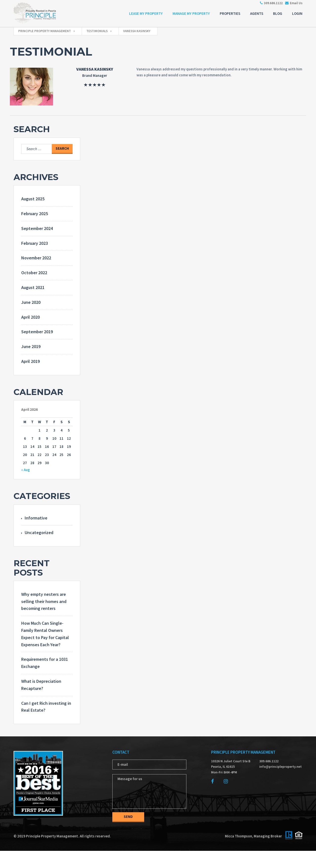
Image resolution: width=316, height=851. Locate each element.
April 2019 (30, 361)
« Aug (25, 469)
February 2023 (34, 243)
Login (297, 13)
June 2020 (30, 302)
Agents (256, 13)
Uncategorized (39, 532)
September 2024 (37, 228)
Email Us (292, 3)
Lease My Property (146, 13)
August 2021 (32, 287)
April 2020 (30, 317)
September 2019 (37, 331)
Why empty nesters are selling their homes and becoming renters (43, 601)
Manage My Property (191, 13)
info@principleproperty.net (279, 766)
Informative (36, 518)
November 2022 (36, 258)
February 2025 (34, 213)
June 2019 (30, 346)
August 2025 (32, 199)
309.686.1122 (270, 3)
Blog (277, 13)
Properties (230, 13)
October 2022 (34, 272)
